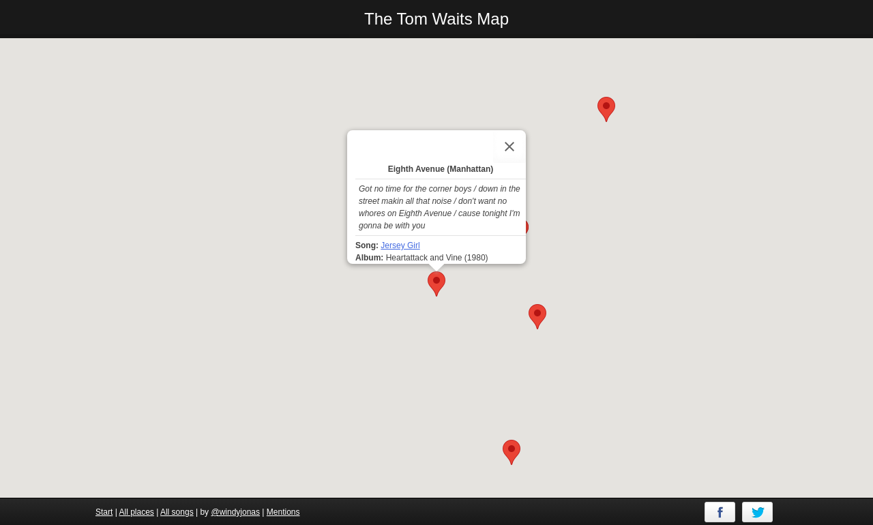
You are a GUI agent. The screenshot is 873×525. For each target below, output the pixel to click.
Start (104, 512)
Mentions (283, 512)
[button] (537, 316)
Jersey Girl (400, 245)
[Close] (509, 146)
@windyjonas (235, 512)
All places (136, 512)
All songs (177, 512)
